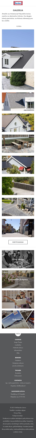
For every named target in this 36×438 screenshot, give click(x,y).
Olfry (18, 353)
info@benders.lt (21, 386)
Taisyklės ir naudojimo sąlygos (17, 410)
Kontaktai (18, 373)
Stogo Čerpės (18, 342)
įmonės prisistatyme (18, 366)
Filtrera (18, 26)
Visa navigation (3, 3)
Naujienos (18, 360)
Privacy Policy (17, 413)
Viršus (18, 334)
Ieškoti (33, 3)
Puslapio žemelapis (17, 416)
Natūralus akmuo (18, 348)
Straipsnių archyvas (18, 363)
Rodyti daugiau (18, 242)
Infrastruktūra (18, 350)
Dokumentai (18, 376)
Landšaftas (18, 345)
